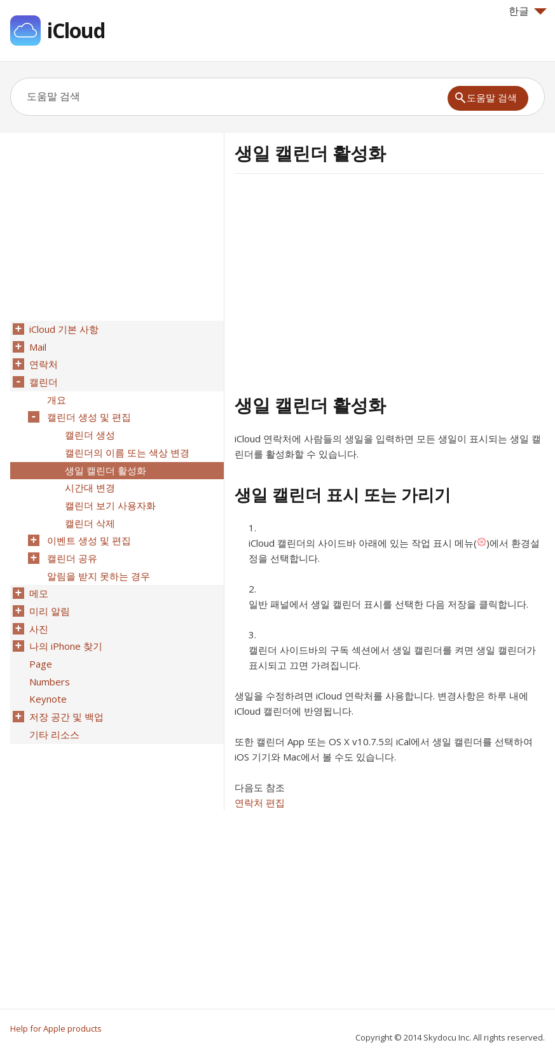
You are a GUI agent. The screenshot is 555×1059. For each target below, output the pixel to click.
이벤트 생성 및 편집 (88, 527)
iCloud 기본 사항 (62, 329)
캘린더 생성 (89, 428)
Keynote (46, 676)
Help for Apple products (56, 1028)
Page (39, 643)
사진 (37, 610)
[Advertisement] (341, 282)
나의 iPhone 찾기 (64, 627)
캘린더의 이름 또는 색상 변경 (126, 444)
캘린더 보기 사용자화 (109, 494)
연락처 (42, 362)
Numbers (48, 660)
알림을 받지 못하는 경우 (97, 560)
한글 (528, 11)
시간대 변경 (89, 478)
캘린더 (42, 378)
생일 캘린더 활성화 (104, 461)
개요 (55, 395)
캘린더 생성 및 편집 (88, 411)
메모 (37, 577)
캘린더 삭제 (89, 511)
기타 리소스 (53, 709)
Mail (36, 345)
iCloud (76, 30)
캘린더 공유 (71, 544)
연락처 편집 (260, 802)
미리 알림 (48, 593)
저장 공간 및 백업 (65, 693)
